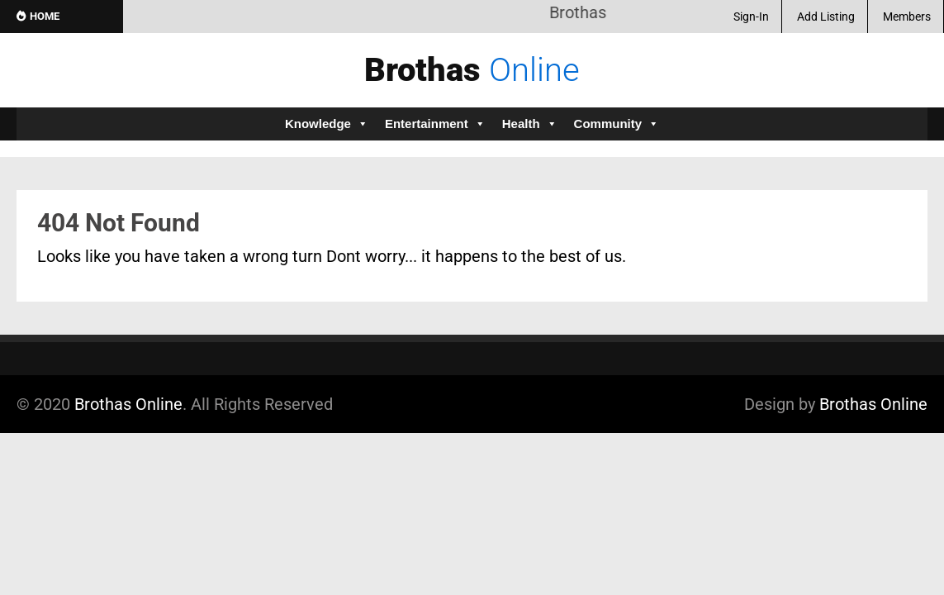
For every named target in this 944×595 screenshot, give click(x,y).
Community (617, 124)
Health (529, 124)
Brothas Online (128, 404)
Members (907, 16)
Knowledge (326, 124)
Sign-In (751, 16)
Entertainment (435, 124)
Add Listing (826, 16)
